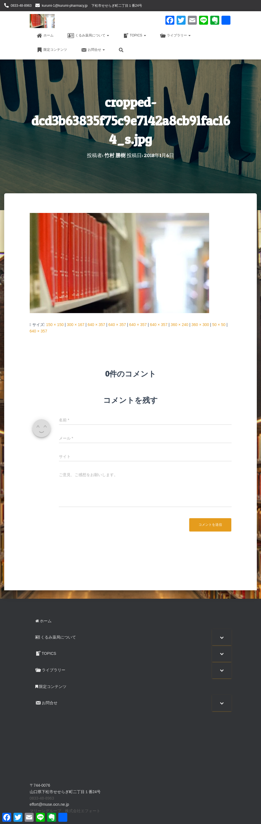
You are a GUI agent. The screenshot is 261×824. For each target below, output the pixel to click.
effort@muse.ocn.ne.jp (49, 804)
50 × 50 (218, 324)
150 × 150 (55, 324)
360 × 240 (179, 324)
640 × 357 (96, 324)
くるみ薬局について (88, 35)
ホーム (45, 35)
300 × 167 (75, 324)
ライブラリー (175, 35)
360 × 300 (200, 324)
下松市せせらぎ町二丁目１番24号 (116, 6)
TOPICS (134, 35)
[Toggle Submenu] (222, 637)
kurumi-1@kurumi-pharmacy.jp (64, 6)
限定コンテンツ (52, 50)
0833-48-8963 (21, 6)
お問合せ (93, 50)
